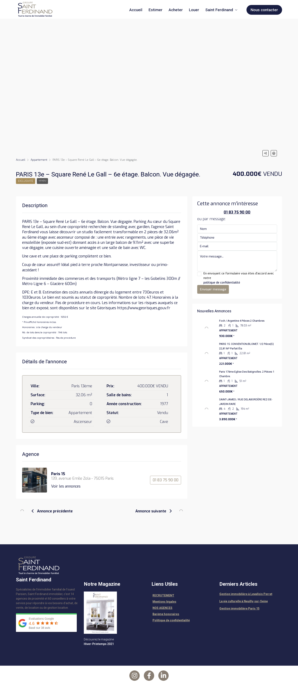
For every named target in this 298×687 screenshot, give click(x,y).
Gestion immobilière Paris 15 (239, 608)
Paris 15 (58, 474)
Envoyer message (213, 289)
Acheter (176, 9)
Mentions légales (164, 601)
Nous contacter (264, 9)
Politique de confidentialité (171, 620)
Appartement (39, 160)
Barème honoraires (166, 614)
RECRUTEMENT (163, 595)
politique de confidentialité (221, 283)
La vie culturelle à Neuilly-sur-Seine (243, 601)
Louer (194, 9)
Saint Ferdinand (219, 9)
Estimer (155, 9)
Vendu (43, 181)
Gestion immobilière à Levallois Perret (245, 594)
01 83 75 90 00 (165, 480)
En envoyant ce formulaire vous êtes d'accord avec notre (237, 278)
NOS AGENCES (162, 608)
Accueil (135, 9)
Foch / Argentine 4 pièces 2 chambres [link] (241, 320)
